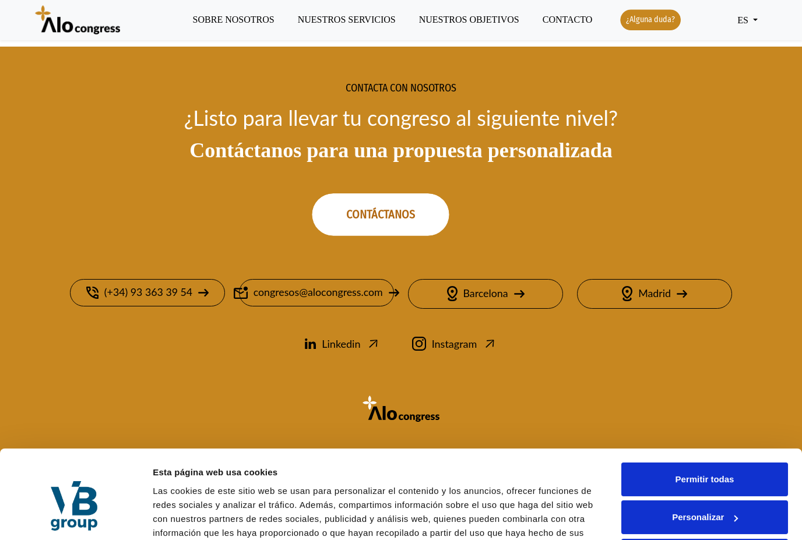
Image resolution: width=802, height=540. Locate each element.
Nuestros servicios (347, 20)
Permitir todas (705, 417)
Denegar (704, 494)
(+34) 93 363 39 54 (147, 293)
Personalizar (705, 455)
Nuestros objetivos (469, 20)
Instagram (454, 345)
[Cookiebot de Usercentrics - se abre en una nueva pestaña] (75, 517)
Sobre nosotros (234, 20)
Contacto (568, 20)
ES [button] (744, 21)
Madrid (654, 294)
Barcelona (485, 294)
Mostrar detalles (187, 517)
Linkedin (342, 345)
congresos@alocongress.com (316, 293)
